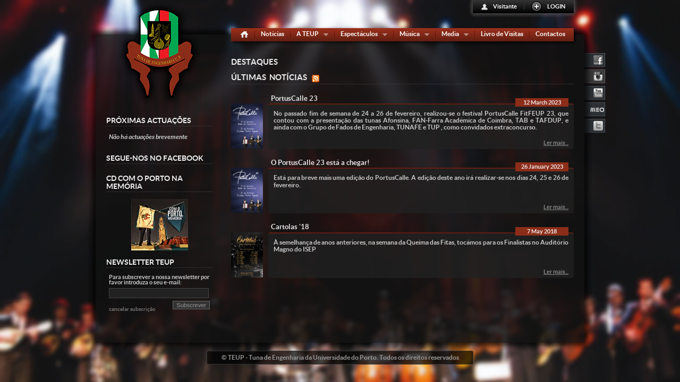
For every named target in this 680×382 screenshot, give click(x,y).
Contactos (550, 33)
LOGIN (556, 6)
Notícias (272, 33)
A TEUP (310, 35)
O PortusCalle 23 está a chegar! (320, 163)
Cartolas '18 (290, 227)
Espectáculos (361, 35)
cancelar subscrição (132, 309)
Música (412, 35)
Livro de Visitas (502, 33)
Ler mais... (555, 143)
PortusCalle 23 (294, 98)
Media (453, 35)
